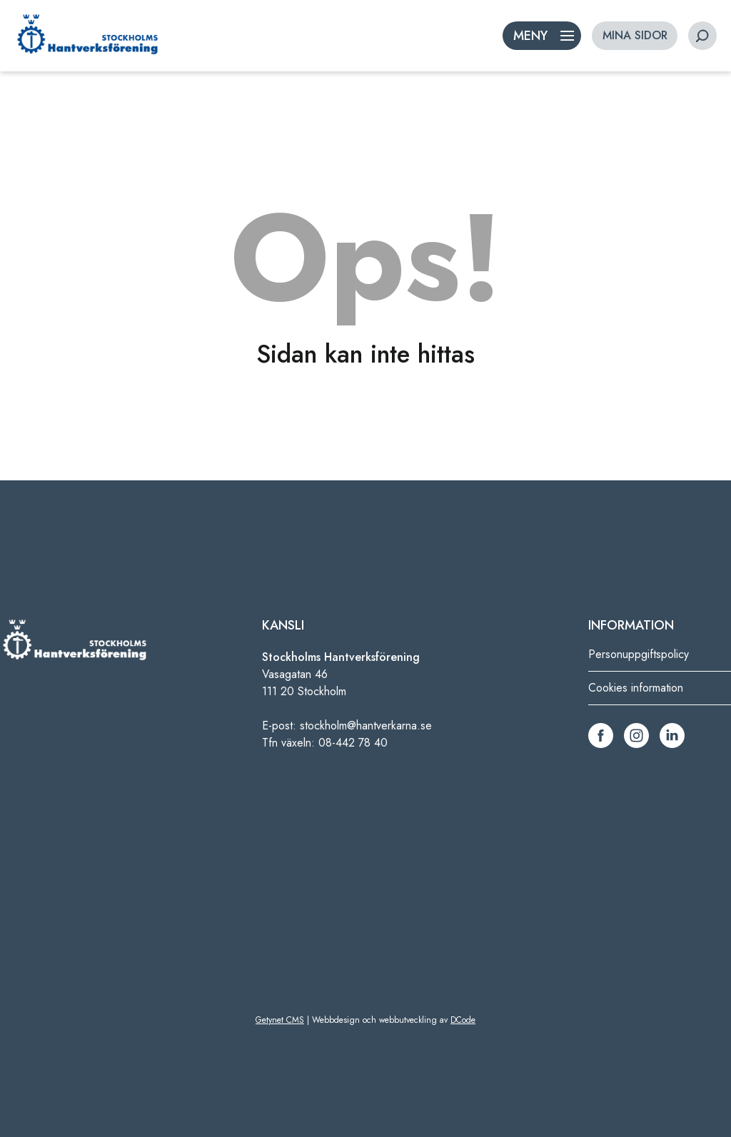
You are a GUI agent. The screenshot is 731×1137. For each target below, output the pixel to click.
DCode (462, 1020)
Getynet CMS (280, 1020)
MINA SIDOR (635, 35)
